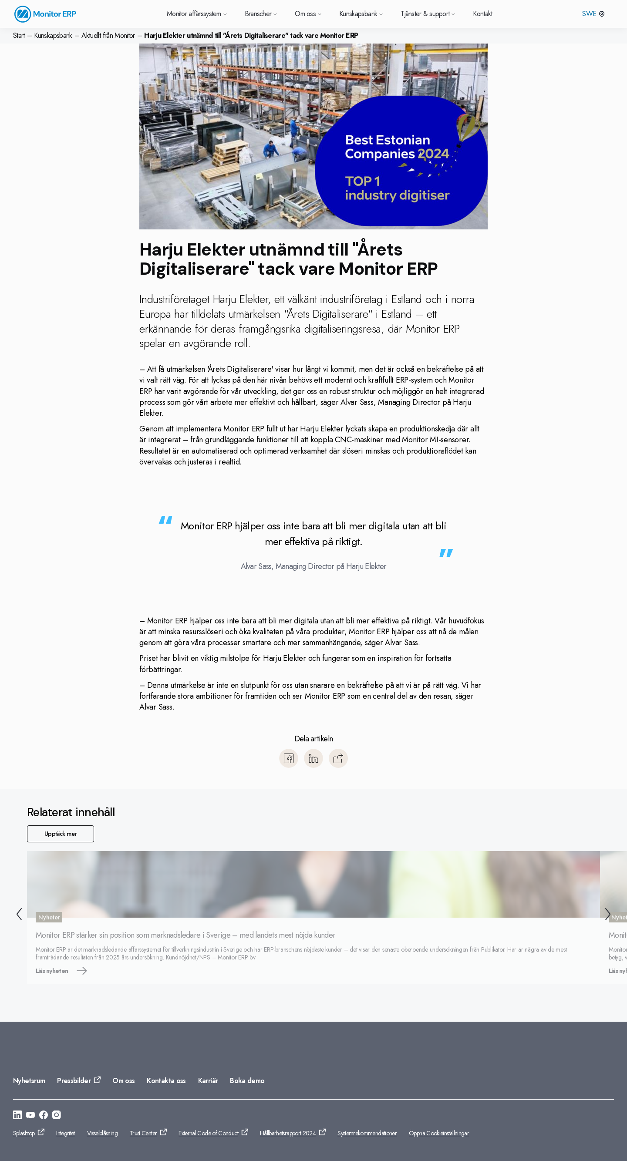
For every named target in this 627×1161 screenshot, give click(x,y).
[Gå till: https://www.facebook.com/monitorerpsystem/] (43, 1116)
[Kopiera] (338, 758)
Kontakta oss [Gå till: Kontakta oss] (166, 1081)
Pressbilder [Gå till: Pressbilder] (74, 1081)
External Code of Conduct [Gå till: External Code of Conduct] (208, 1133)
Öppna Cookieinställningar (439, 1133)
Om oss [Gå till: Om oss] (123, 1081)
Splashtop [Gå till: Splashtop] (23, 1133)
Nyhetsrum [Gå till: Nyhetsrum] (29, 1081)
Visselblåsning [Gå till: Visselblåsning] (102, 1133)
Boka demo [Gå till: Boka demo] (247, 1081)
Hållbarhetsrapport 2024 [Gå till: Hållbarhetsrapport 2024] (288, 1133)
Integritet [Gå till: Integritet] (65, 1133)
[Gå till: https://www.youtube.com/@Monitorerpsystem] (30, 1116)
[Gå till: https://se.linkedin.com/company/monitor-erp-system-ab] (17, 1116)
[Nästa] (609, 915)
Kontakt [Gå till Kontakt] (482, 14)
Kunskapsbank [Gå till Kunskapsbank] (361, 14)
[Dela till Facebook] (288, 758)
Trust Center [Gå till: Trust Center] (143, 1133)
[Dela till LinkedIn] (313, 758)
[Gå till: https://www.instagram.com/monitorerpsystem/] (56, 1116)
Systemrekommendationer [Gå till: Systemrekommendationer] (367, 1133)
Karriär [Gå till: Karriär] (208, 1081)
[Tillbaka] (17, 915)
